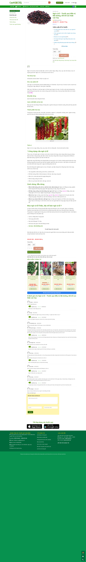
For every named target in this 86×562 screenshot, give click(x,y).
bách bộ (57, 195)
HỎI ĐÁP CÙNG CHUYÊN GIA (34, 395)
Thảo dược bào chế (14, 19)
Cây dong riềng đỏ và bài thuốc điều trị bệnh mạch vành (45, 278)
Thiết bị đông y (13, 22)
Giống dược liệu (13, 17)
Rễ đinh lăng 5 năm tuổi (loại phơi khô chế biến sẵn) (58, 278)
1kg (59, 51)
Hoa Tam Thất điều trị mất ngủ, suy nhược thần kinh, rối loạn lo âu (33, 278)
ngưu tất (50, 195)
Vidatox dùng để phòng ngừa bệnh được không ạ (64, 42)
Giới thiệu (12, 6)
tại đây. (31, 92)
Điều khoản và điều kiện (42, 437)
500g (55, 51)
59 (54, 274)
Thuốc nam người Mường (15, 24)
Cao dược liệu (13, 12)
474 (67, 274)
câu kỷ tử (64, 191)
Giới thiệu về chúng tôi (42, 434)
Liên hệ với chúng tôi (41, 448)
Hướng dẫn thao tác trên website (44, 439)
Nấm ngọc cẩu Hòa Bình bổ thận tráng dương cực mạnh (71, 278)
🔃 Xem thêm (65, 46)
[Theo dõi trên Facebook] (73, 7)
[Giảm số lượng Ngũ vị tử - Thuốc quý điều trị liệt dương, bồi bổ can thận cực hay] (53, 55)
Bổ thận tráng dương (59, 60)
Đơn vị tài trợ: (64, 440)
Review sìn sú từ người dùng (60, 36)
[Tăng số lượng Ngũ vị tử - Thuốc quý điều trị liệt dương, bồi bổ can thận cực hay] (57, 55)
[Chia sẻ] (82, 552)
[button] (67, 2)
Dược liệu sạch (13, 15)
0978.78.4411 (17, 438)
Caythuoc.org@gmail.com (19, 440)
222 (41, 274)
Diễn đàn (47, 6)
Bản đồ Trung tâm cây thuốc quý (44, 446)
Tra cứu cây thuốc (34, 6)
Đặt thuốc (64, 55)
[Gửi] (49, 2)
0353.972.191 (24, 438)
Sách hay (42, 6)
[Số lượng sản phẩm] (55, 55)
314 (29, 274)
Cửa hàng (18, 6)
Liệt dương (66, 60)
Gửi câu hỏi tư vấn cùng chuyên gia (52, 292)
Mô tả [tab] (28, 66)
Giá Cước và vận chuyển (42, 444)
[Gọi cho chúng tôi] (75, 7)
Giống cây (26, 6)
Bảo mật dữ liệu (40, 441)
